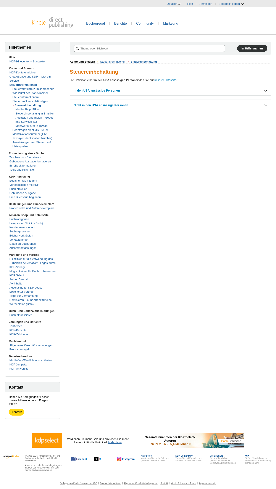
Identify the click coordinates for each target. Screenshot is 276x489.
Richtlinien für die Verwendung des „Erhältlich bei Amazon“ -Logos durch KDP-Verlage (33, 263)
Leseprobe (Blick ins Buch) (26, 223)
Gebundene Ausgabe (23, 193)
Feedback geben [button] (231, 4)
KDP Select (17, 275)
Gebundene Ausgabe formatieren (30, 161)
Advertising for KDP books (26, 287)
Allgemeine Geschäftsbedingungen (31, 345)
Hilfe (190, 3)
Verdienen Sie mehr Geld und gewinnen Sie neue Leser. (155, 458)
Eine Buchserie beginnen (25, 197)
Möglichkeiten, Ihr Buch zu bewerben (33, 271)
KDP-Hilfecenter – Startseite (27, 61)
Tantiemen (16, 326)
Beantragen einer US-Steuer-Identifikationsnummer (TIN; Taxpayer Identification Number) (32, 134)
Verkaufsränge (19, 239)
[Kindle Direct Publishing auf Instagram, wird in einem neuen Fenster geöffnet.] (126, 459)
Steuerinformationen (23, 84)
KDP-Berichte (18, 330)
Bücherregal (95, 23)
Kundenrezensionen (22, 227)
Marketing (170, 23)
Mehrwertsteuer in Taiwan (32, 125)
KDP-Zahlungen (20, 334)
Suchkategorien (19, 219)
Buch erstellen (18, 189)
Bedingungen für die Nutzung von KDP (78, 483)
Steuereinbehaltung (28, 105)
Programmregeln (20, 349)
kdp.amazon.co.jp (207, 483)
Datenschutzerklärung (110, 483)
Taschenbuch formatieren (25, 157)
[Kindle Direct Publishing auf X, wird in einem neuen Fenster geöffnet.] (102, 459)
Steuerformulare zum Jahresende (33, 88)
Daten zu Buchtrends (23, 243)
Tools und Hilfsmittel (22, 169)
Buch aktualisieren (21, 315)
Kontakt (16, 412)
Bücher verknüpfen (21, 235)
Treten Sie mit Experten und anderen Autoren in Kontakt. (188, 458)
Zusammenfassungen (23, 247)
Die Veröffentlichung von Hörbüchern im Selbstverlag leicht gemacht (258, 459)
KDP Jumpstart (19, 364)
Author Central (19, 279)
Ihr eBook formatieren (23, 165)
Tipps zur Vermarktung (24, 295)
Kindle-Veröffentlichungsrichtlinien (31, 360)
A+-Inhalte (16, 283)
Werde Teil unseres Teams (183, 483)
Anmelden (206, 3)
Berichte (120, 23)
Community (145, 23)
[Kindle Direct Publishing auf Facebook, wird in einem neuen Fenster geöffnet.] (79, 459)
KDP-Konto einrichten (23, 72)
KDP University (19, 368)
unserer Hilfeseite (165, 80)
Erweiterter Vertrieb (22, 291)
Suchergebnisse (20, 231)
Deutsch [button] (174, 4)
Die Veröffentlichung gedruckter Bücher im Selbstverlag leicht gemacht (223, 459)
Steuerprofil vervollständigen (30, 101)
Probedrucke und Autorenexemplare (32, 208)
